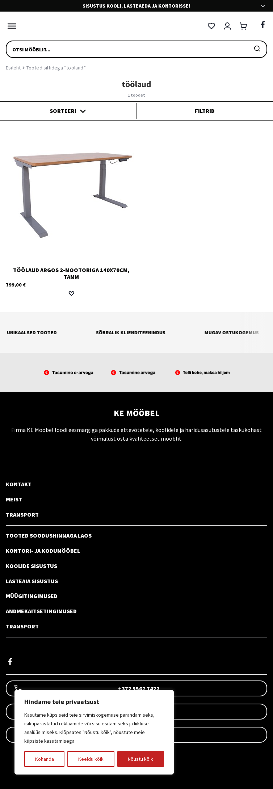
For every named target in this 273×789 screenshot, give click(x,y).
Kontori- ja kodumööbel (43, 550)
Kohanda (44, 759)
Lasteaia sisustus (32, 581)
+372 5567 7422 (87, 688)
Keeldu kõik (91, 759)
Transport (22, 514)
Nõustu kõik (140, 759)
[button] (71, 293)
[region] (94, 732)
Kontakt (19, 484)
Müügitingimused (32, 595)
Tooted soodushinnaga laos (49, 535)
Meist (14, 499)
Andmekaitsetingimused (41, 611)
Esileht (13, 67)
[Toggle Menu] (10, 26)
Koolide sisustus (31, 565)
